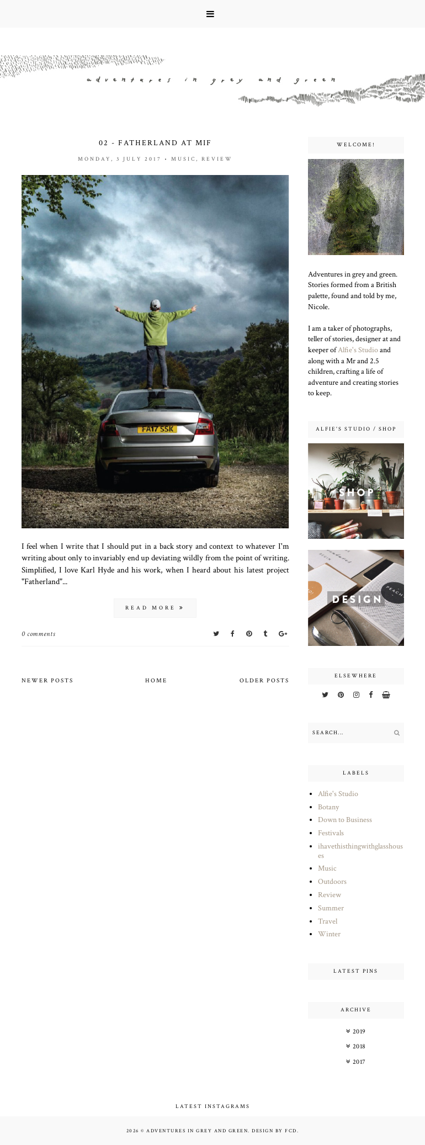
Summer (331, 908)
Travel (327, 921)
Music (183, 159)
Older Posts (264, 681)
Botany (328, 807)
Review (217, 159)
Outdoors (332, 882)
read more (155, 608)
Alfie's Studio (358, 350)
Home (156, 681)
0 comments (39, 634)
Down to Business (345, 820)
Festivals (331, 833)
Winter (329, 934)
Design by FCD (274, 1130)
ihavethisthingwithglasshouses (360, 851)
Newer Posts (47, 681)
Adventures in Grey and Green (197, 1130)
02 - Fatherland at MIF (155, 143)
